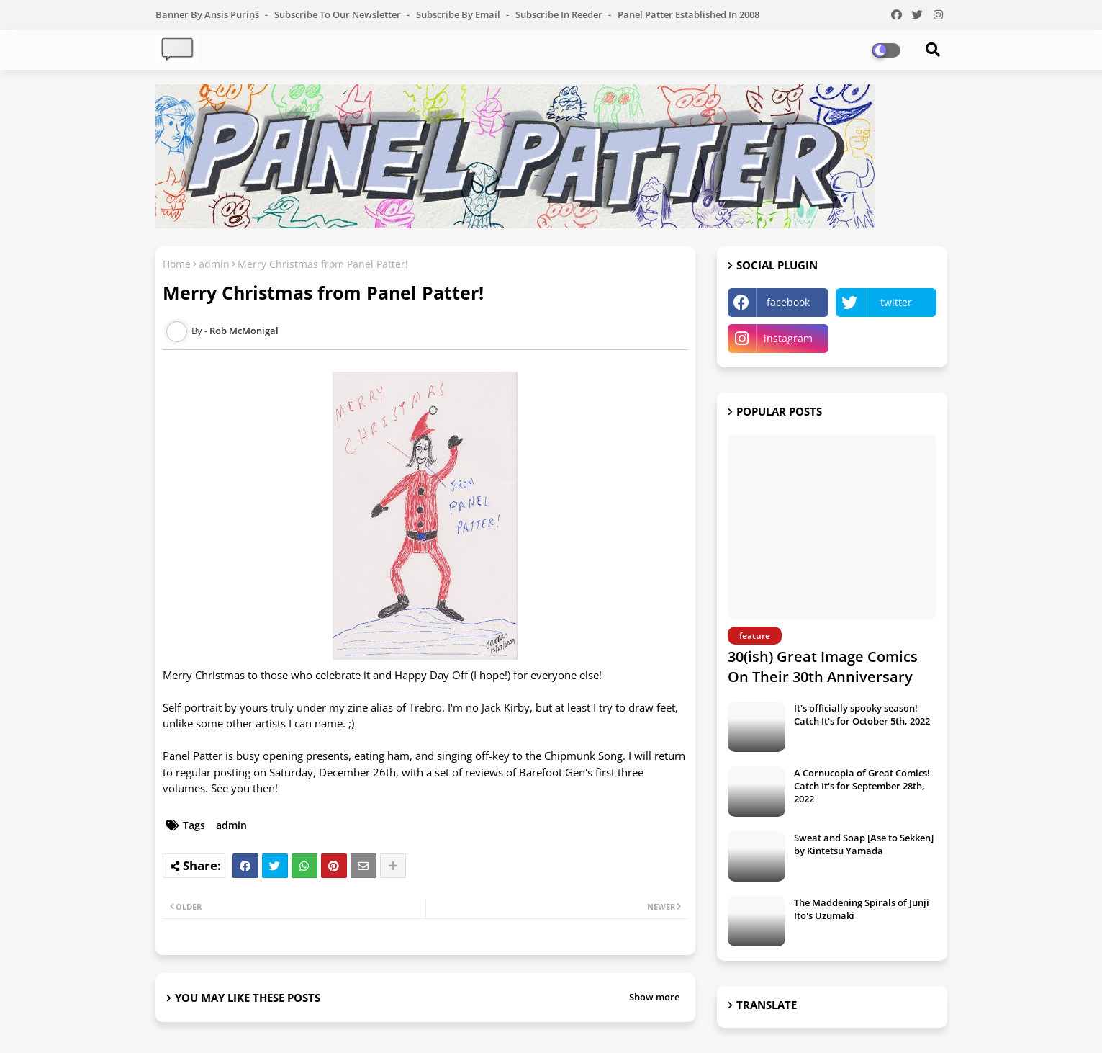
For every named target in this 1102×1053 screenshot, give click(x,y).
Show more (654, 996)
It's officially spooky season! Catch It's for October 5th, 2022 (862, 714)
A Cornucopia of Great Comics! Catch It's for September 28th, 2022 (862, 785)
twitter (896, 302)
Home (177, 264)
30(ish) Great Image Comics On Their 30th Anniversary (823, 666)
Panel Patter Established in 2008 (688, 14)
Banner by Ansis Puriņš (208, 14)
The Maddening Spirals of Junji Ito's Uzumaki (861, 909)
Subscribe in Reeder (560, 14)
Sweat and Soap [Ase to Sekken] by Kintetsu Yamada (864, 844)
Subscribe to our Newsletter (338, 14)
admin (214, 264)
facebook (788, 302)
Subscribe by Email (459, 14)
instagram (788, 338)
